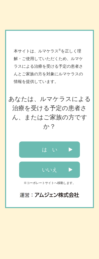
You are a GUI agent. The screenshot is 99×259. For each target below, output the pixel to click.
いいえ (49, 169)
